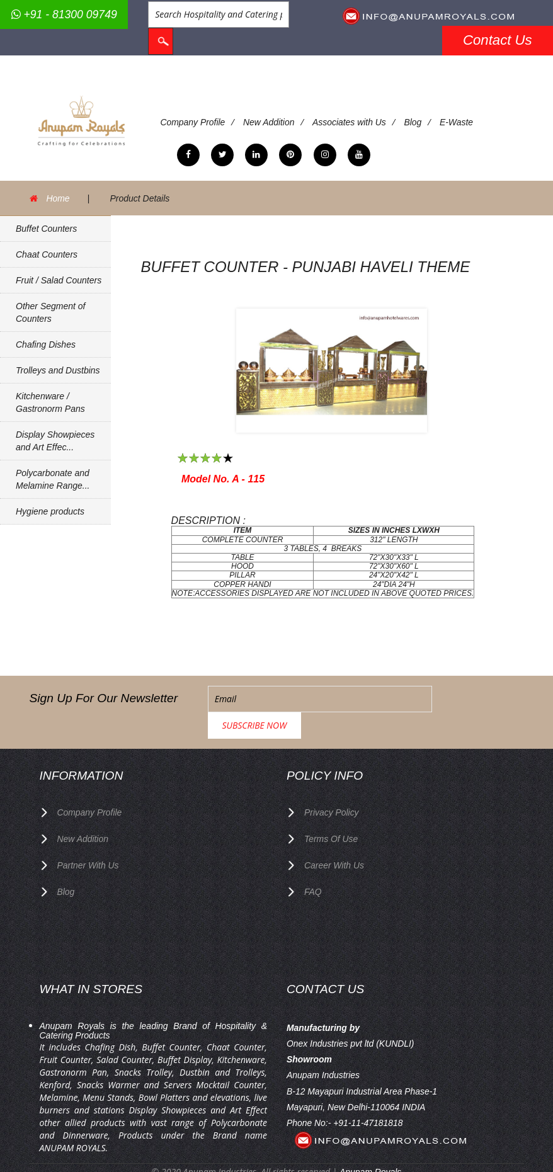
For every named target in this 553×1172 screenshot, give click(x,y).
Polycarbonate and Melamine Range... (53, 479)
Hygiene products (50, 511)
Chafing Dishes (46, 344)
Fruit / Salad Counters (58, 280)
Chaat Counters (46, 254)
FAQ (313, 863)
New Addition (269, 122)
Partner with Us (88, 838)
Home (58, 198)
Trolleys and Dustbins (58, 370)
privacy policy (331, 786)
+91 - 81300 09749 (64, 14)
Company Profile (193, 122)
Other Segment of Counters (51, 312)
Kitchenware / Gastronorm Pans (50, 402)
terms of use (331, 812)
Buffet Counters (46, 229)
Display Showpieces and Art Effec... (55, 441)
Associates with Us (350, 122)
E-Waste (457, 122)
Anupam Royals (370, 1144)
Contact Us (497, 40)
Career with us (334, 838)
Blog (414, 122)
